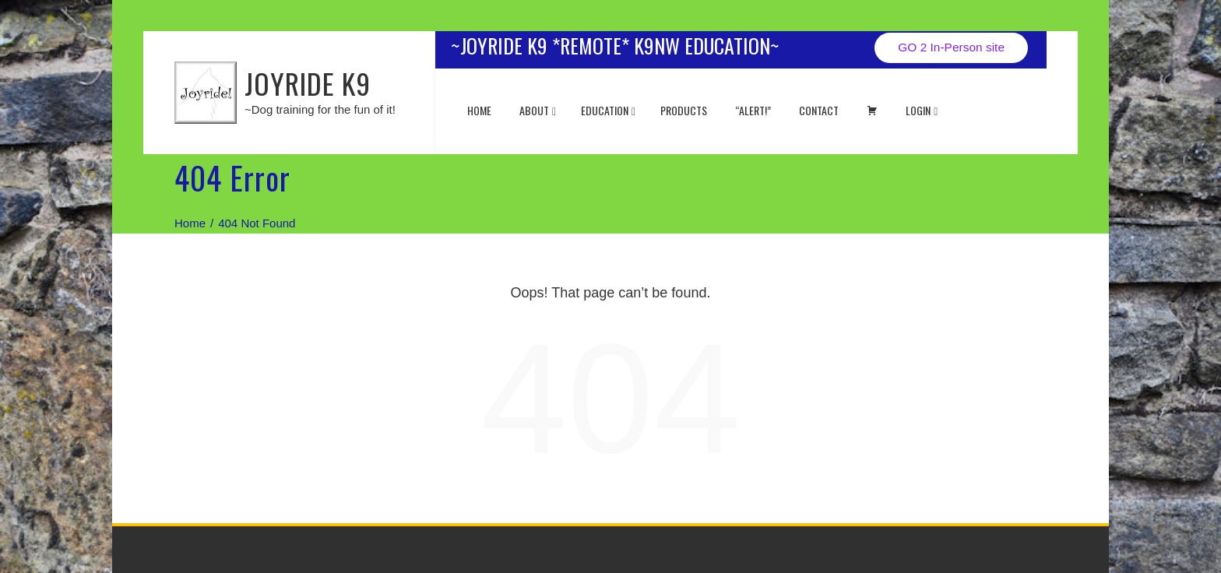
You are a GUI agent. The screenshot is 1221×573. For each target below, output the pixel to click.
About (537, 110)
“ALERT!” (753, 110)
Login (922, 110)
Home (479, 110)
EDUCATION (608, 110)
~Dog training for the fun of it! (320, 109)
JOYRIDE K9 (308, 83)
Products (683, 110)
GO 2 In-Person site (951, 47)
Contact (819, 110)
